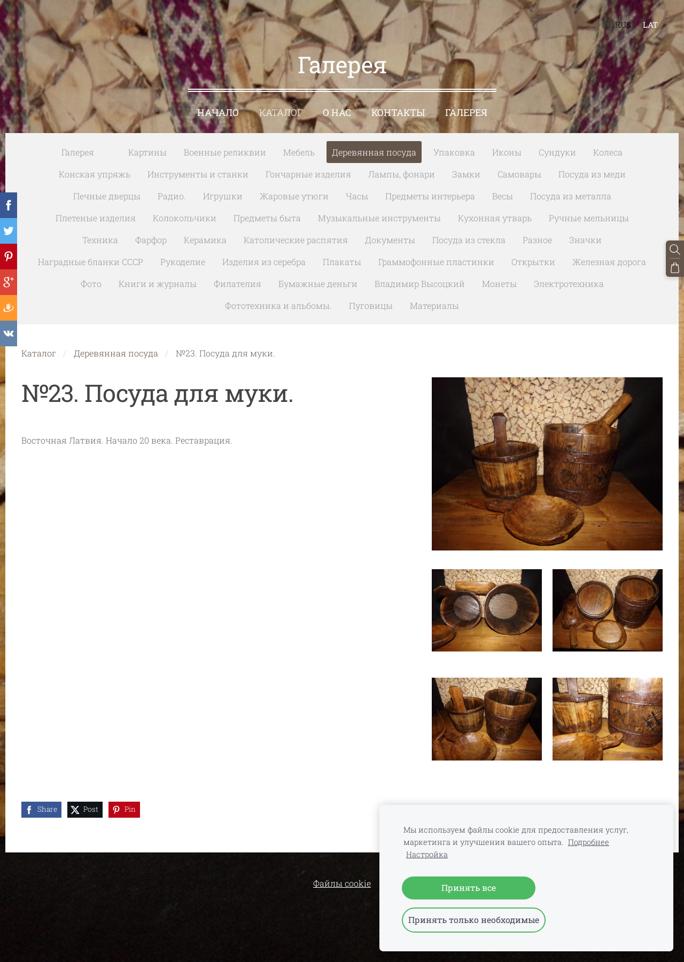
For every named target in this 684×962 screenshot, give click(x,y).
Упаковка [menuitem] (454, 152)
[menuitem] (111, 150)
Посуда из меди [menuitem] (592, 174)
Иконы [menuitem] (507, 152)
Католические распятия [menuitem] (296, 239)
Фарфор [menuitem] (151, 239)
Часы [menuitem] (357, 195)
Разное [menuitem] (537, 239)
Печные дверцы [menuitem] (107, 195)
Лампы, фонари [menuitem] (401, 174)
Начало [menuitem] (218, 112)
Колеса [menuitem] (608, 152)
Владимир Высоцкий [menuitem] (420, 283)
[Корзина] (675, 268)
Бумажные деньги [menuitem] (317, 283)
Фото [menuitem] (91, 283)
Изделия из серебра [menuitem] (264, 261)
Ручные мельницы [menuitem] (589, 217)
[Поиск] (675, 250)
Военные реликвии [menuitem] (225, 152)
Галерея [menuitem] (466, 112)
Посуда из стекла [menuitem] (469, 239)
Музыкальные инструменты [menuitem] (379, 217)
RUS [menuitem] (623, 24)
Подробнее (588, 842)
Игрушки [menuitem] (223, 195)
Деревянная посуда (116, 353)
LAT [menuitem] (650, 24)
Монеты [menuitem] (499, 283)
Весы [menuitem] (502, 195)
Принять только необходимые (473, 919)
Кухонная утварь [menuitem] (495, 217)
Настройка (427, 854)
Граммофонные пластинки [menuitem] (436, 261)
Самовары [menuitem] (519, 174)
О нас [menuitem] (337, 112)
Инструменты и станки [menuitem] (197, 174)
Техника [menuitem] (100, 239)
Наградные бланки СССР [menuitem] (90, 261)
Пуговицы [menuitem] (371, 305)
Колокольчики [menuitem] (184, 217)
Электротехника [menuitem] (569, 283)
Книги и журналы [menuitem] (158, 283)
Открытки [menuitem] (533, 261)
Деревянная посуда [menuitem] (374, 152)
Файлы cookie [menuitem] (342, 883)
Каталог (38, 353)
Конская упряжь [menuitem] (94, 174)
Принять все (468, 887)
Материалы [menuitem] (434, 305)
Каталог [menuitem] (280, 112)
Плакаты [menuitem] (342, 261)
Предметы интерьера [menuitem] (430, 195)
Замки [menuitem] (466, 174)
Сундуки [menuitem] (557, 152)
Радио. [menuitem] (172, 195)
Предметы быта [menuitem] (267, 217)
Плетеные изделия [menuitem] (96, 217)
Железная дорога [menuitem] (609, 261)
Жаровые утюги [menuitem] (294, 195)
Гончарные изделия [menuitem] (308, 174)
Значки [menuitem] (585, 239)
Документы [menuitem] (390, 239)
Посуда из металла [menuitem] (570, 195)
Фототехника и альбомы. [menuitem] (278, 305)
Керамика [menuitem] (205, 239)
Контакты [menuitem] (398, 112)
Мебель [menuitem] (299, 152)
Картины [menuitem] (147, 152)
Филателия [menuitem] (237, 283)
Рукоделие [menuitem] (182, 261)
